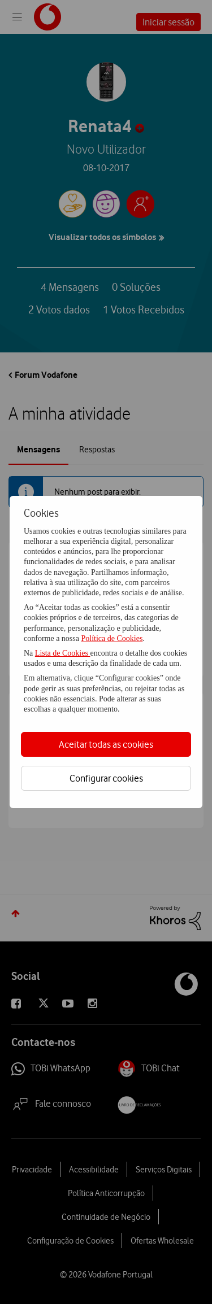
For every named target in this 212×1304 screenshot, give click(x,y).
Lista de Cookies (62, 653)
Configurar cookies (106, 778)
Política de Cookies (111, 638)
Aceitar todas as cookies (106, 744)
